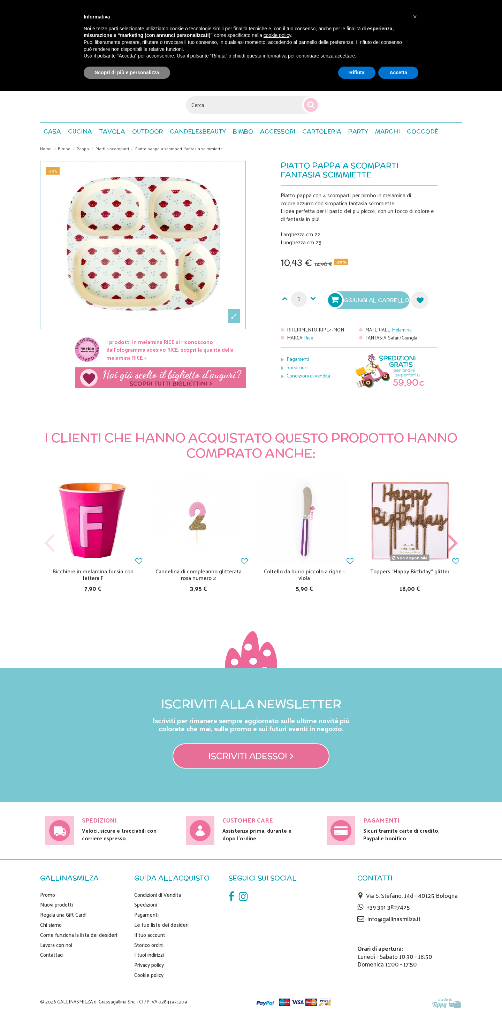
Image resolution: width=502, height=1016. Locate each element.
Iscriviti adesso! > (251, 756)
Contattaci (51, 954)
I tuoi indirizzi (149, 954)
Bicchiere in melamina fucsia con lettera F (93, 574)
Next (452, 543)
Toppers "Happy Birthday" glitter (409, 571)
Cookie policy (148, 975)
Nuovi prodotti (56, 904)
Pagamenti (298, 358)
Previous (49, 543)
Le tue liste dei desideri (161, 925)
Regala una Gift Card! (63, 914)
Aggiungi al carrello (369, 300)
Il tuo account (149, 935)
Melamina (402, 329)
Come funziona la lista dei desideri (78, 935)
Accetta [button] (398, 72)
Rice (308, 337)
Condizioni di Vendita (157, 895)
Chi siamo (51, 925)
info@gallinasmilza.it (393, 919)
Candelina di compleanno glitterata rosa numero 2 (198, 574)
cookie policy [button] (277, 35)
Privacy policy (149, 965)
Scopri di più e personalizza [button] (127, 72)
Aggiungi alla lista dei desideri (419, 300)
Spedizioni (298, 367)
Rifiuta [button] (357, 72)
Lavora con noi (56, 945)
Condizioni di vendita (308, 375)
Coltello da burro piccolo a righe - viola (304, 574)
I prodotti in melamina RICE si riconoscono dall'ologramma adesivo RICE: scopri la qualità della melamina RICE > (170, 349)
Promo (47, 895)
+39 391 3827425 (388, 907)
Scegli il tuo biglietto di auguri (160, 377)
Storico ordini (148, 945)
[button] (422, 132)
